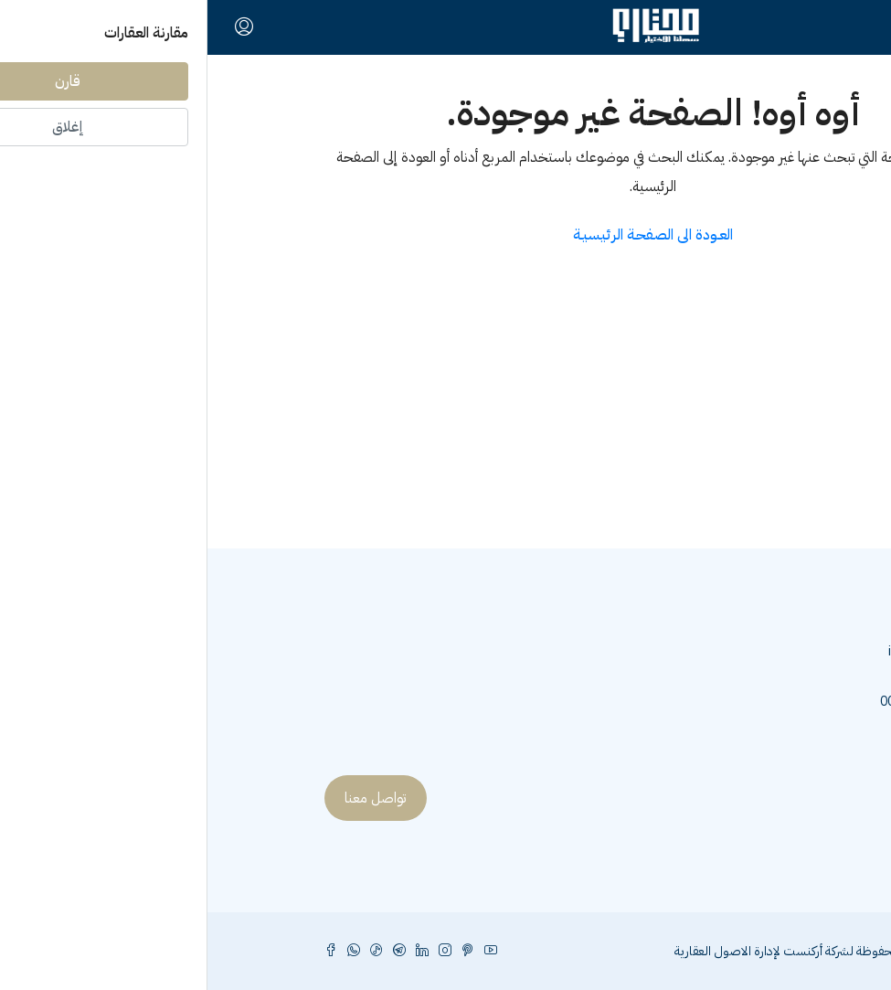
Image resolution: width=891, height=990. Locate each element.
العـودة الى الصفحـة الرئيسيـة (445, 235)
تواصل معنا (167, 798)
